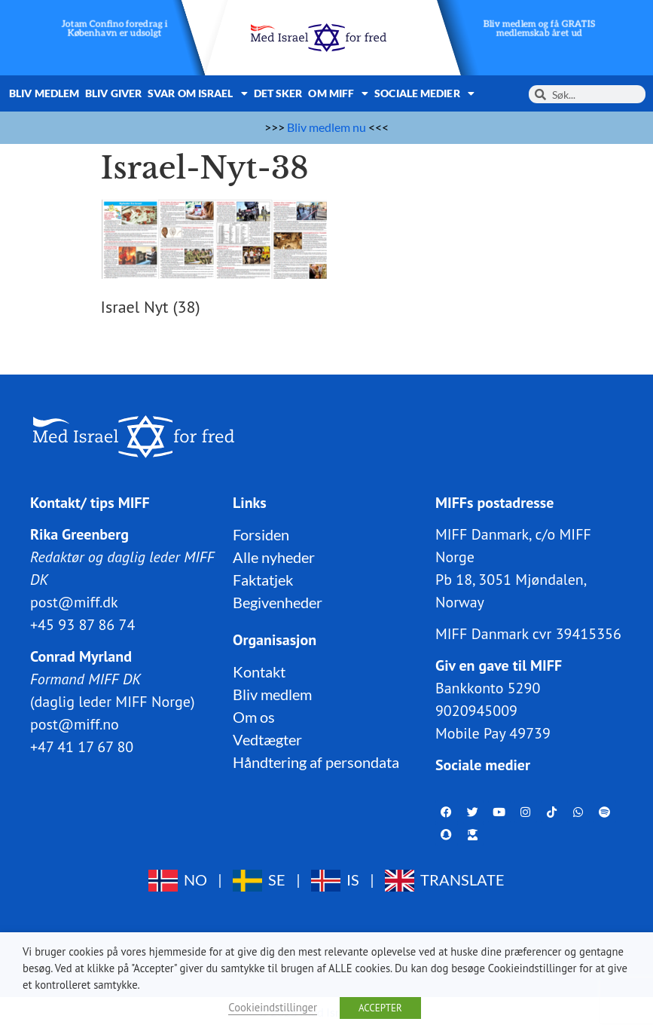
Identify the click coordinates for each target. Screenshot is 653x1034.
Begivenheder (277, 602)
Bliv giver (113, 93)
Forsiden (261, 534)
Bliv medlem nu (326, 127)
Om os (254, 717)
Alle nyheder (274, 557)
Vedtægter (267, 739)
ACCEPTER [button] (380, 1008)
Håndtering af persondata (316, 762)
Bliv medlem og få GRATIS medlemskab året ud (539, 29)
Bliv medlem (44, 93)
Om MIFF (338, 93)
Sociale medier (424, 93)
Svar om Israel (198, 93)
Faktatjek (263, 580)
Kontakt (259, 671)
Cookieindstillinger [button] (272, 1007)
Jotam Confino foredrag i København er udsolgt (114, 29)
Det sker (278, 93)
